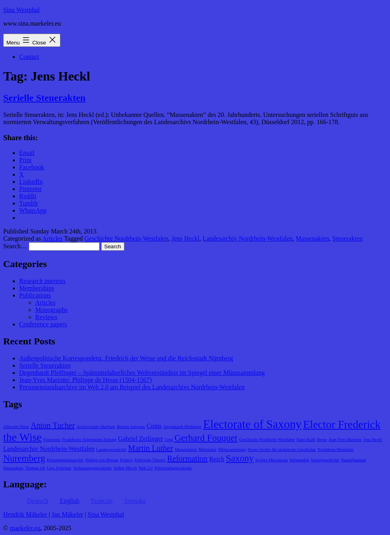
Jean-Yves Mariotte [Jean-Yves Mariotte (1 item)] (345, 439)
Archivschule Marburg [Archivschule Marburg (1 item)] (95, 426)
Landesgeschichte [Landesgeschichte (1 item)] (111, 449)
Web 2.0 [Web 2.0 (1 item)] (146, 468)
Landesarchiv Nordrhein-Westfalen (247, 238)
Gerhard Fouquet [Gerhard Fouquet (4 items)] (205, 437)
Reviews (46, 317)
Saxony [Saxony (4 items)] (240, 458)
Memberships (36, 288)
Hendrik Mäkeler (25, 514)
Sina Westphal (21, 9)
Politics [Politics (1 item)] (126, 460)
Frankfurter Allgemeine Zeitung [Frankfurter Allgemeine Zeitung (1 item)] (89, 439)
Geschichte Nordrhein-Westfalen (126, 238)
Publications (35, 295)
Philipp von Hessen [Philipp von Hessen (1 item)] (101, 460)
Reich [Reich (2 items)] (216, 459)
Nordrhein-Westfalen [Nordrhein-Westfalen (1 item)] (336, 449)
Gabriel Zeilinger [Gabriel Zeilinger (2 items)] (140, 438)
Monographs (51, 309)
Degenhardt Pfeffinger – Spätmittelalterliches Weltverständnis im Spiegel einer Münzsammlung (142, 372)
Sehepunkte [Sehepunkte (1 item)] (299, 460)
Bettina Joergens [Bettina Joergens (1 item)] (131, 426)
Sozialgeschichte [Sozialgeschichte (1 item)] (325, 460)
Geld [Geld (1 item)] (168, 439)
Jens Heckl (186, 238)
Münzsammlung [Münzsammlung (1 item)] (232, 449)
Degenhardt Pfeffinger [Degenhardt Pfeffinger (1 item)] (182, 426)
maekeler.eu (25, 528)
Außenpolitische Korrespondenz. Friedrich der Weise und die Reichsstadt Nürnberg (126, 358)
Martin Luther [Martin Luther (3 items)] (150, 448)
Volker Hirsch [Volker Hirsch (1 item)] (125, 468)
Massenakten (312, 238)
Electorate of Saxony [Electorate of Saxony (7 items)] (252, 424)
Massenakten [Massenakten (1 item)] (186, 449)
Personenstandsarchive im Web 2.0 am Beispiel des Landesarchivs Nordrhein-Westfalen (132, 387)
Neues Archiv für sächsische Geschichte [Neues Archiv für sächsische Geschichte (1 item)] (282, 449)
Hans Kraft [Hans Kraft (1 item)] (305, 439)
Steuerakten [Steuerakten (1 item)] (13, 468)
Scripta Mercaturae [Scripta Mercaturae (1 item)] (271, 460)
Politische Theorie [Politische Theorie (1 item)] (150, 460)
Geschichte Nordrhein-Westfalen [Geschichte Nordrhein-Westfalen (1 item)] (267, 439)
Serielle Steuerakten (44, 98)
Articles (52, 238)
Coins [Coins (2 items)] (154, 426)
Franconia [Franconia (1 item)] (51, 439)
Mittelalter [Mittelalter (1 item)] (208, 449)
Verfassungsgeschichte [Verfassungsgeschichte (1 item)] (92, 468)
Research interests (42, 281)
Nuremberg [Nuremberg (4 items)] (24, 458)
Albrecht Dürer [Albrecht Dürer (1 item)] (16, 426)
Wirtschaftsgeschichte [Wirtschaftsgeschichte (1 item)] (173, 468)
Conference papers (43, 324)
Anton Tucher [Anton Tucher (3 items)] (53, 425)
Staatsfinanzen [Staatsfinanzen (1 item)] (353, 460)
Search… (15, 246)
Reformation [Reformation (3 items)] (187, 458)
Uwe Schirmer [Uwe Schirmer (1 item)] (59, 468)
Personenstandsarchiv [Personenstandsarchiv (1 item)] (65, 460)
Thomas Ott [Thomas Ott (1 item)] (35, 468)
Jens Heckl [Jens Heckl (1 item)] (372, 439)
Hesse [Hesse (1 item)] (322, 439)
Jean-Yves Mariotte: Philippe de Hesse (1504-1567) (85, 379)
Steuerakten (347, 238)
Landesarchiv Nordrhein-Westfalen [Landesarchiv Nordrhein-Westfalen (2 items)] (48, 449)
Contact (29, 56)
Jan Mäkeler (67, 514)
